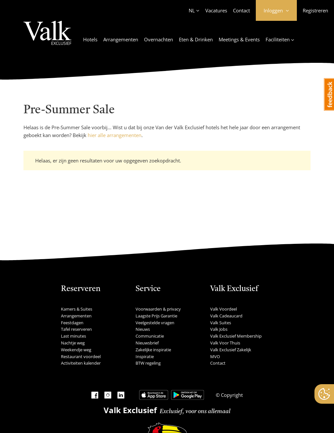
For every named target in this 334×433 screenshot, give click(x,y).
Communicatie (150, 336)
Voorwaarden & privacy (158, 309)
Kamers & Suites (76, 309)
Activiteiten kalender (81, 363)
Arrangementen (120, 39)
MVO (215, 356)
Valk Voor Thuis (225, 343)
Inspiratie (145, 356)
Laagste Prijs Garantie (156, 316)
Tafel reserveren (76, 329)
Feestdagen (72, 323)
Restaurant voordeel (81, 356)
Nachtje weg (73, 343)
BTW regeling (148, 363)
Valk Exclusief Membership (236, 336)
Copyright (231, 395)
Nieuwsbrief (147, 343)
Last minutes (73, 336)
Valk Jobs (218, 329)
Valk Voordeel (223, 309)
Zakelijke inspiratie (153, 350)
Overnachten (158, 39)
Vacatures (216, 10)
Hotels (90, 39)
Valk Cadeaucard (226, 316)
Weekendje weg (76, 350)
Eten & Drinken (196, 39)
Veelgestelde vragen (155, 323)
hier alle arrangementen (114, 135)
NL (192, 10)
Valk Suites (220, 323)
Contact (241, 10)
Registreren (315, 10)
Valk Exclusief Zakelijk (230, 350)
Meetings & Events (239, 39)
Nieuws (143, 329)
